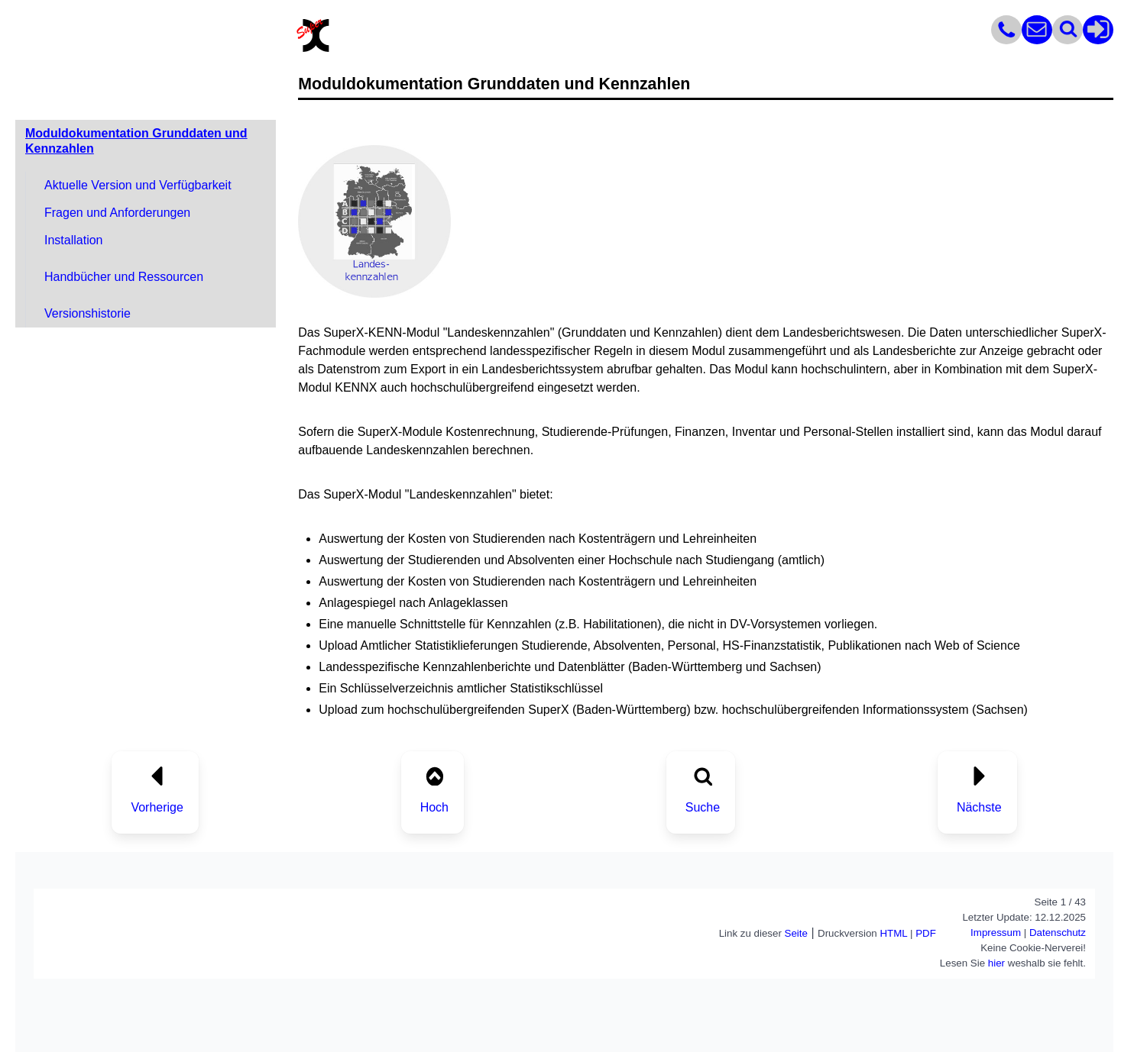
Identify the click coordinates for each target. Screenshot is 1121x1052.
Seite (796, 933)
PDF (925, 933)
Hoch (434, 807)
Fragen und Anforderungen (117, 212)
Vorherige (157, 807)
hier (996, 963)
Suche (702, 807)
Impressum (995, 932)
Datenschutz (1057, 932)
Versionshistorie (87, 313)
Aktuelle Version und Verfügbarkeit (138, 185)
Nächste (979, 807)
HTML (893, 933)
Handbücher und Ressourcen (123, 276)
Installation (73, 240)
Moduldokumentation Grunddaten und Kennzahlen (136, 141)
